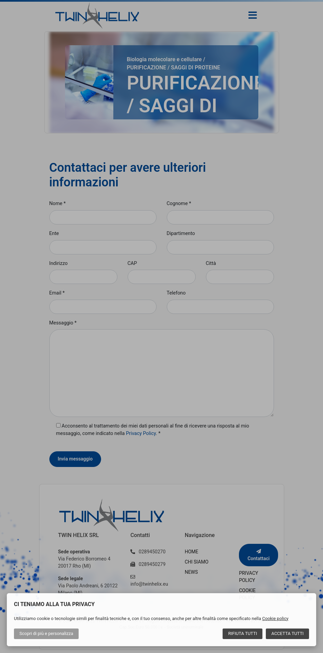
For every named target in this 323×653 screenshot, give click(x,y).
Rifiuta (242, 633)
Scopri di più (46, 633)
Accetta (287, 633)
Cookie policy (275, 618)
